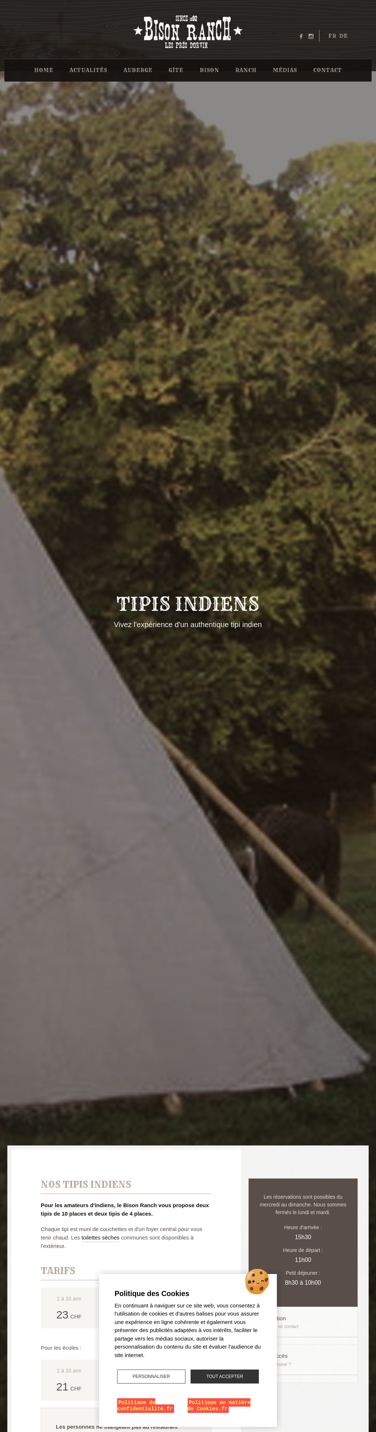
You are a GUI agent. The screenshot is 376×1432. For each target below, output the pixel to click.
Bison (209, 70)
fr (332, 36)
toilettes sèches (100, 1237)
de (343, 36)
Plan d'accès (298, 1361)
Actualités (88, 70)
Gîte (176, 70)
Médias (285, 70)
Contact (327, 70)
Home (43, 70)
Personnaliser (151, 1376)
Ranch (246, 70)
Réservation (298, 1322)
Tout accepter (224, 1376)
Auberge (137, 70)
